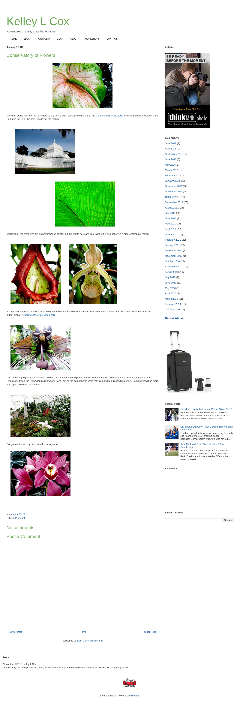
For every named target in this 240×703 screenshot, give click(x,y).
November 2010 (173, 255)
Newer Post (15, 631)
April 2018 (170, 148)
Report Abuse (174, 318)
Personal (20, 518)
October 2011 (172, 197)
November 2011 (173, 191)
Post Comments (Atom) (90, 640)
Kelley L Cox (38, 21)
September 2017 (174, 154)
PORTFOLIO (43, 39)
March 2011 (171, 234)
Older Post (150, 631)
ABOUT (74, 39)
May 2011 (170, 223)
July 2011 (170, 213)
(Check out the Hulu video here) (38, 315)
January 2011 (172, 245)
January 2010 (172, 309)
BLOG (27, 39)
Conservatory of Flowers (109, 115)
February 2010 (173, 304)
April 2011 (170, 229)
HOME (13, 39)
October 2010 (172, 261)
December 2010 (173, 250)
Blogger (135, 695)
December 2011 (173, 186)
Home (83, 631)
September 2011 (174, 202)
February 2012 (173, 175)
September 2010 (174, 266)
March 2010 (171, 298)
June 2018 (170, 143)
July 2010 (170, 277)
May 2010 (170, 288)
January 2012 (172, 180)
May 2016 (170, 164)
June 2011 (170, 218)
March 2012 (171, 170)
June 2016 (170, 159)
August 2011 (172, 207)
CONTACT (111, 39)
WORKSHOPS (92, 39)
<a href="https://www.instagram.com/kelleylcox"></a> (199, 488)
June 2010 (170, 282)
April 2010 (170, 293)
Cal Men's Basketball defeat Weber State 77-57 (206, 409)
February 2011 (173, 239)
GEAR (60, 39)
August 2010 (172, 272)
